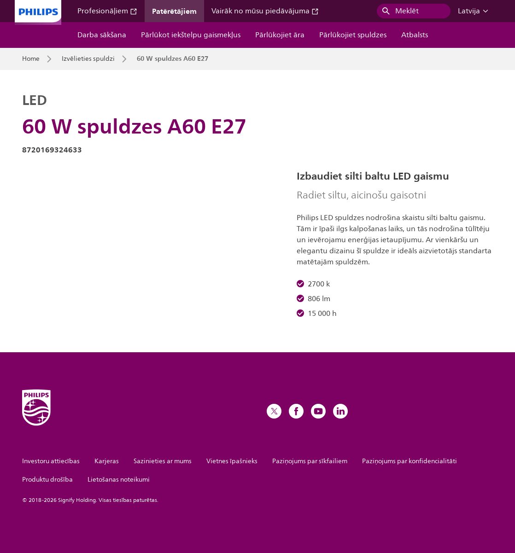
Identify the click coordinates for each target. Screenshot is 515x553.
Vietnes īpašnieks (232, 461)
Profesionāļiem (107, 11)
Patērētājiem (174, 11)
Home (31, 59)
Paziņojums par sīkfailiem (309, 461)
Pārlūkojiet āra (279, 35)
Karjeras (106, 461)
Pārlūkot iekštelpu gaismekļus (190, 35)
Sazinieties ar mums (163, 461)
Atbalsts (414, 35)
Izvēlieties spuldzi (88, 59)
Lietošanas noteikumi (119, 479)
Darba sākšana (101, 35)
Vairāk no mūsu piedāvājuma (265, 11)
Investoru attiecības (51, 461)
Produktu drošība (47, 479)
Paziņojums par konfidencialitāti (409, 461)
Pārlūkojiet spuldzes (352, 35)
